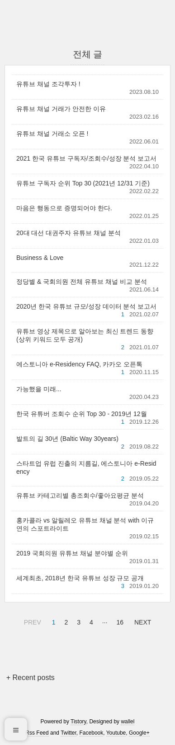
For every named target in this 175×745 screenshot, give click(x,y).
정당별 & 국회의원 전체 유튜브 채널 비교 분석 (81, 281)
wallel (127, 721)
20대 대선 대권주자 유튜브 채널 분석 (68, 232)
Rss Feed (36, 733)
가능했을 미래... (38, 389)
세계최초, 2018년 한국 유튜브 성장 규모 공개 (80, 578)
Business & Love (39, 257)
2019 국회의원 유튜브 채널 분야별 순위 (72, 553)
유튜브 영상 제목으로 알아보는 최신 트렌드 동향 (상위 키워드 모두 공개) (84, 335)
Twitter (68, 733)
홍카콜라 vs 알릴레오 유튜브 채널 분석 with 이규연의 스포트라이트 (85, 524)
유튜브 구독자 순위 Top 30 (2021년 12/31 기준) (83, 183)
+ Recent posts (30, 677)
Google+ (139, 733)
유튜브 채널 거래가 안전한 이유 (61, 108)
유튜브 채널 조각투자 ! (48, 84)
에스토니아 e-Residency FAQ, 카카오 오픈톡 (79, 364)
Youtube (116, 733)
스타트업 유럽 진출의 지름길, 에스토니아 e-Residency (86, 467)
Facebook (92, 733)
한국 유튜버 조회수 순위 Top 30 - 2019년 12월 (81, 413)
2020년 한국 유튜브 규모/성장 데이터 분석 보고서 (86, 306)
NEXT (141, 621)
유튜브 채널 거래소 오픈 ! (52, 133)
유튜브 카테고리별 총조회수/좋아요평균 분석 (80, 495)
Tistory (78, 721)
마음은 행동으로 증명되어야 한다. (64, 208)
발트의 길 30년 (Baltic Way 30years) (67, 438)
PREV (31, 621)
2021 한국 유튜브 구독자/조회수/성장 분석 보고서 (86, 158)
